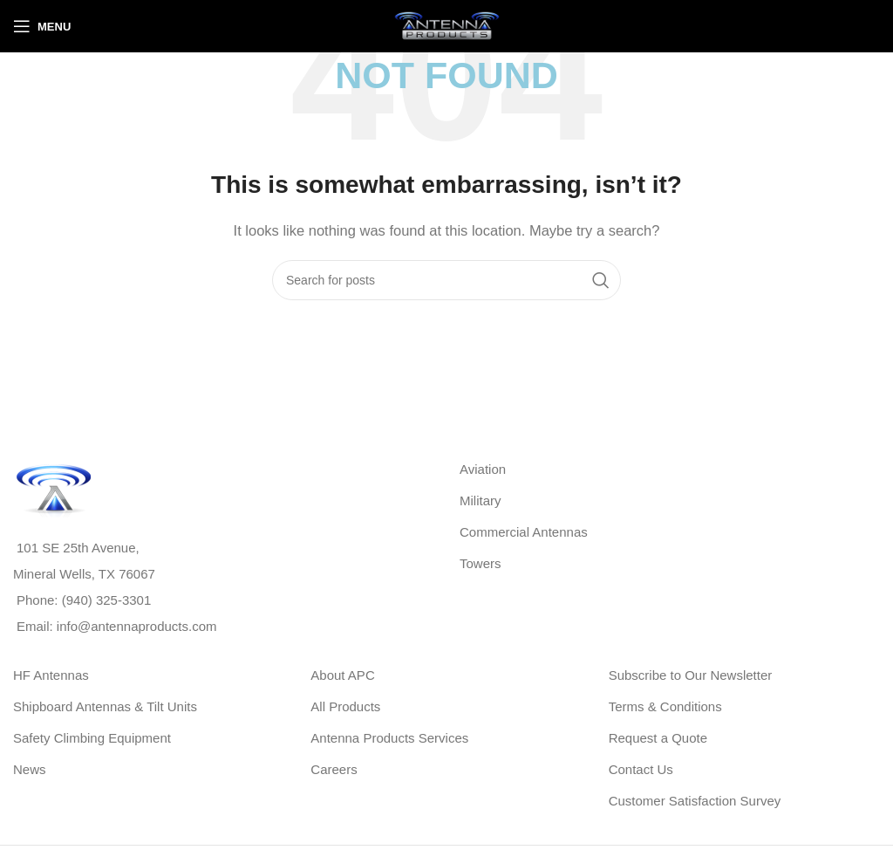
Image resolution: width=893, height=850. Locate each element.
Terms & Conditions (665, 706)
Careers (333, 769)
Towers (480, 563)
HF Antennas (51, 675)
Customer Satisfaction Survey (695, 800)
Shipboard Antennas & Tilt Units (105, 706)
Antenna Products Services (389, 737)
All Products (345, 706)
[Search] (446, 280)
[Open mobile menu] (41, 26)
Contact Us (641, 769)
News (29, 769)
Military (480, 500)
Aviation (483, 469)
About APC (342, 675)
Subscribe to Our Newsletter (691, 675)
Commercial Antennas (524, 531)
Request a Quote (658, 737)
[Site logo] (446, 24)
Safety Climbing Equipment (92, 737)
